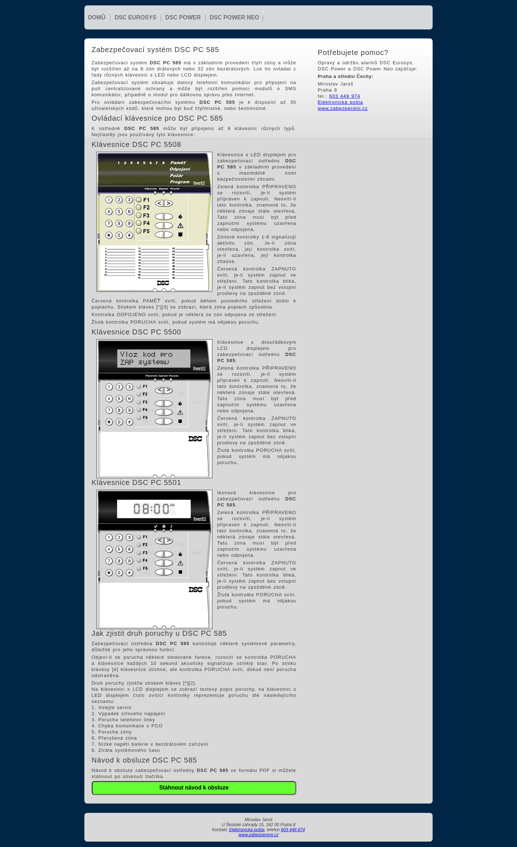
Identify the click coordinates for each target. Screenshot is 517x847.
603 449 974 (344, 96)
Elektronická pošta (340, 102)
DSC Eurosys (135, 17)
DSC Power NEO (234, 17)
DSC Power (183, 17)
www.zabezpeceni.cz (343, 108)
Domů (97, 17)
